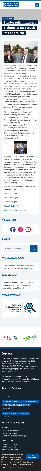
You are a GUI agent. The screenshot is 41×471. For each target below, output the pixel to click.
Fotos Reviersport (10, 202)
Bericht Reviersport (10, 198)
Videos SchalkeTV (10, 206)
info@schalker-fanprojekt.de (18, 436)
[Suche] (34, 248)
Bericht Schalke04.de (11, 193)
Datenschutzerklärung (17, 467)
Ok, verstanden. (32, 456)
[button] (37, 5)
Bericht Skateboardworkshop (14, 210)
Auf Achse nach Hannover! (16, 413)
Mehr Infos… (29, 268)
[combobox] (16, 248)
